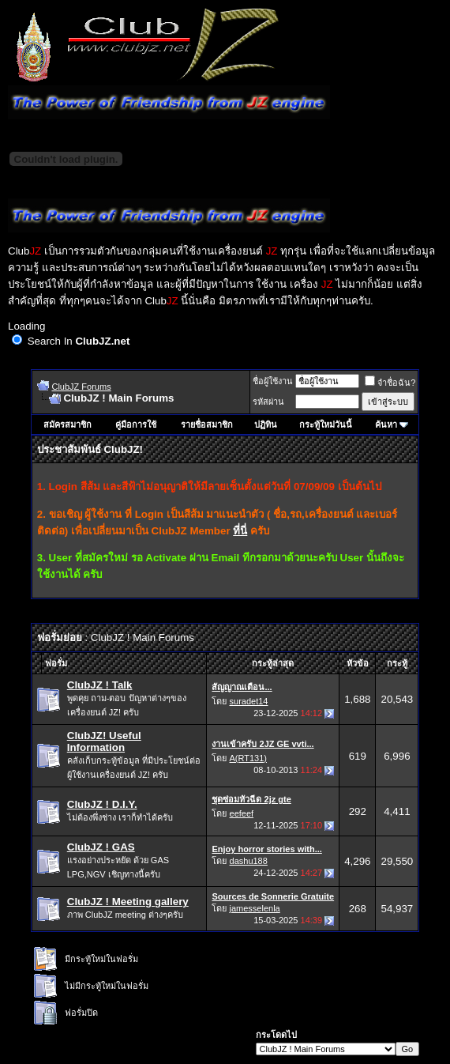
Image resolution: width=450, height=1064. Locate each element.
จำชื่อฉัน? (390, 382)
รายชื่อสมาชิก (207, 424)
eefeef (242, 813)
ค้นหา (386, 424)
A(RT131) (248, 758)
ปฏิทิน (265, 424)
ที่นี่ (240, 531)
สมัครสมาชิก (67, 424)
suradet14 (249, 701)
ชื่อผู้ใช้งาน (273, 381)
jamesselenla (255, 908)
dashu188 (249, 861)
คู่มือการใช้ (135, 424)
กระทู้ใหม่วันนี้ (325, 424)
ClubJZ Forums (81, 386)
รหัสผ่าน (268, 401)
